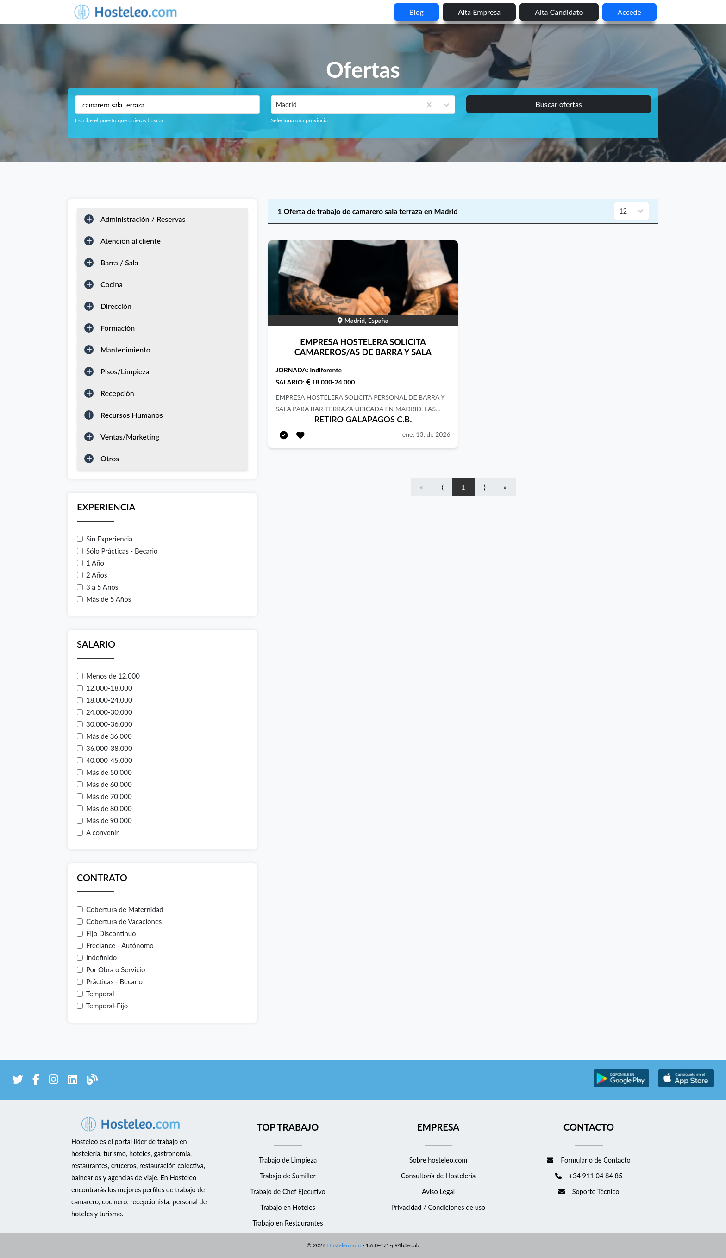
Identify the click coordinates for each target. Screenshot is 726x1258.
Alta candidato (559, 11)
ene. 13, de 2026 (426, 434)
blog (416, 11)
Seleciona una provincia (299, 120)
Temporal (95, 993)
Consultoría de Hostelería (438, 1176)
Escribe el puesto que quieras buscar (119, 120)
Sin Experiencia (104, 539)
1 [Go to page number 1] (463, 487)
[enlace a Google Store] (621, 1085)
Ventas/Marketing (129, 436)
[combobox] (277, 105)
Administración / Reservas (143, 218)
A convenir (98, 832)
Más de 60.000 (104, 784)
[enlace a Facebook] (36, 1081)
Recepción (117, 393)
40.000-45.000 (104, 760)
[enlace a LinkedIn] (72, 1081)
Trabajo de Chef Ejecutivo (287, 1191)
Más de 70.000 (104, 796)
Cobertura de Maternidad (120, 909)
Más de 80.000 (104, 808)
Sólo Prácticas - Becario (117, 551)
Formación (117, 327)
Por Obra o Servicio (111, 969)
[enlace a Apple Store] (686, 1085)
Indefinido (97, 957)
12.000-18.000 (104, 688)
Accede (629, 11)
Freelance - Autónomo (115, 945)
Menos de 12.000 (108, 676)
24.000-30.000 (104, 712)
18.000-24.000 (104, 700)
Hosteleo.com (343, 1245)
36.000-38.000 (104, 748)
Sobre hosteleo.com (438, 1160)
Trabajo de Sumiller (288, 1176)
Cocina (111, 284)
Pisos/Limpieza (125, 371)
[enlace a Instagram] (53, 1081)
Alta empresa (479, 11)
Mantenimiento (125, 349)
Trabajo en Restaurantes (287, 1223)
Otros (109, 458)
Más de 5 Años (104, 599)
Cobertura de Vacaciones (119, 921)
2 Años (92, 575)
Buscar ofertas (558, 104)
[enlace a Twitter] (17, 1081)
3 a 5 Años (97, 587)
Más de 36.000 (104, 736)
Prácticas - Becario (110, 981)
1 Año (90, 563)
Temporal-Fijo (102, 1005)
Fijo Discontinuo (106, 933)
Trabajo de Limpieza (288, 1160)
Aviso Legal (438, 1191)
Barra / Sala (119, 262)
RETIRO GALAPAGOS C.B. (363, 419)
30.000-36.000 (104, 724)
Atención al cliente (130, 240)
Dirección (115, 306)
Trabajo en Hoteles (287, 1207)
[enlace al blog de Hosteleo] (92, 1081)
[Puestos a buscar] (167, 104)
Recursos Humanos (131, 414)
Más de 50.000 (104, 772)
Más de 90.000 (104, 820)
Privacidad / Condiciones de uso (438, 1207)
